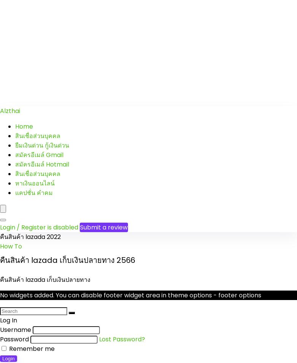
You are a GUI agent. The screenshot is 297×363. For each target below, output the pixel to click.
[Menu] (3, 209)
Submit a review (104, 227)
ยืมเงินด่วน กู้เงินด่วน (42, 145)
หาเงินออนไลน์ (35, 183)
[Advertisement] (148, 53)
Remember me (28, 348)
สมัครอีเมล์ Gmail (39, 155)
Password (14, 339)
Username (15, 329)
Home (24, 126)
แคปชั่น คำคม (34, 193)
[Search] (3, 220)
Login (8, 358)
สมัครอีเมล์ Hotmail (42, 164)
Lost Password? (122, 339)
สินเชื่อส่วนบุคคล (37, 136)
